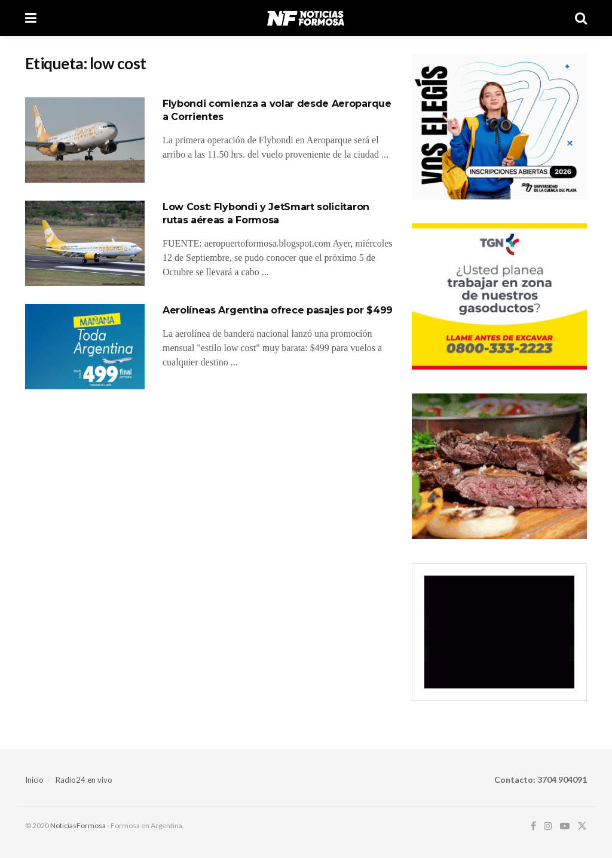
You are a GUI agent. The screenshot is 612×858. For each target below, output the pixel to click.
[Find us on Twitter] (582, 826)
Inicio (34, 780)
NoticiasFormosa (78, 825)
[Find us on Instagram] (548, 826)
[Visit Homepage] (306, 18)
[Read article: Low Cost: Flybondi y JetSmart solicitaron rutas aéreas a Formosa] (85, 243)
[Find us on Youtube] (565, 826)
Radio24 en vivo (84, 780)
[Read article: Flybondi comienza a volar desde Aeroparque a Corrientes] (85, 140)
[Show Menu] (30, 18)
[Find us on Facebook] (533, 826)
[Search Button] (581, 18)
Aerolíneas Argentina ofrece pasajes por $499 (278, 310)
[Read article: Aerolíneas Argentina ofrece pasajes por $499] (85, 346)
